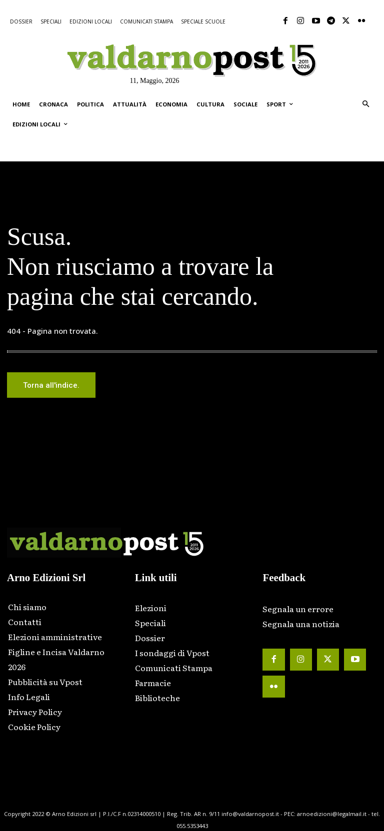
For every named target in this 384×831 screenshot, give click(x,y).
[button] (366, 104)
